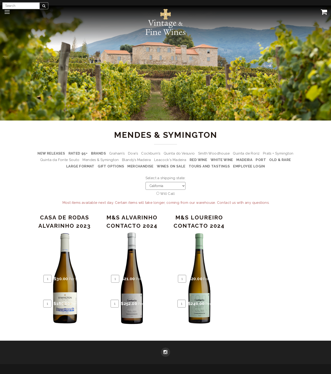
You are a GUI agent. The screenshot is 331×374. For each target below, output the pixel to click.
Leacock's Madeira (170, 160)
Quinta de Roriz (246, 153)
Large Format (80, 166)
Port (261, 160)
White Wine (222, 160)
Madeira (244, 160)
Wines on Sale (171, 166)
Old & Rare (280, 160)
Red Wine (198, 160)
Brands (98, 153)
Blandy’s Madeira (136, 160)
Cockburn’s (150, 153)
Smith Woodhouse (214, 153)
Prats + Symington (278, 153)
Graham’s (117, 153)
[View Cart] (323, 11)
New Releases (51, 153)
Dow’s (133, 153)
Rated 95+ (78, 153)
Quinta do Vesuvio (179, 153)
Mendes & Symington (101, 160)
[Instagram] (165, 353)
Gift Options (111, 166)
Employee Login (249, 166)
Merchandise (140, 166)
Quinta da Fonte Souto (59, 160)
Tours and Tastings (209, 166)
